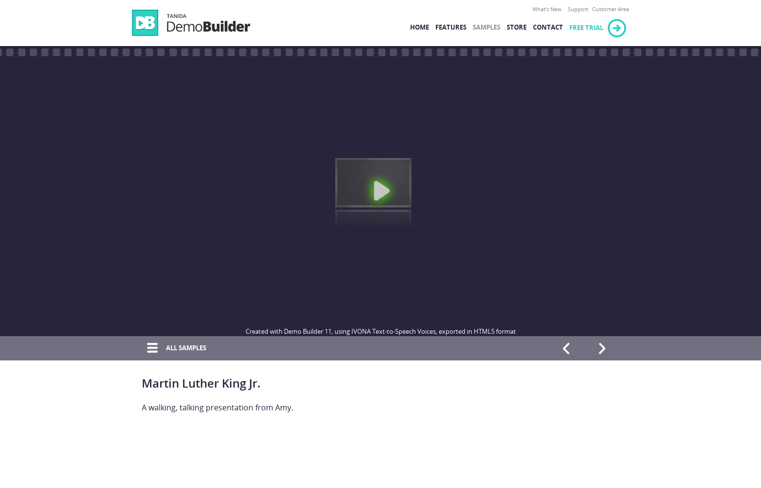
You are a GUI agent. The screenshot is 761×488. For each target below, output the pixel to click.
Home (419, 27)
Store (517, 27)
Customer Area (610, 9)
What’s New (547, 9)
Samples (486, 27)
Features (450, 27)
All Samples (174, 348)
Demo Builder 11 (191, 23)
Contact (548, 27)
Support (578, 9)
